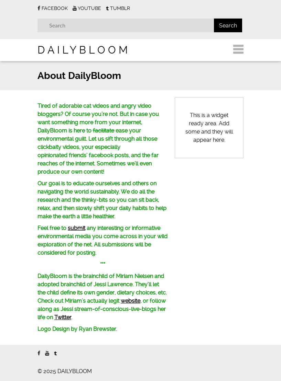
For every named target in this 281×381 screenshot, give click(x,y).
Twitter (62, 317)
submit (76, 228)
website (130, 301)
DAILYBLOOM (83, 50)
